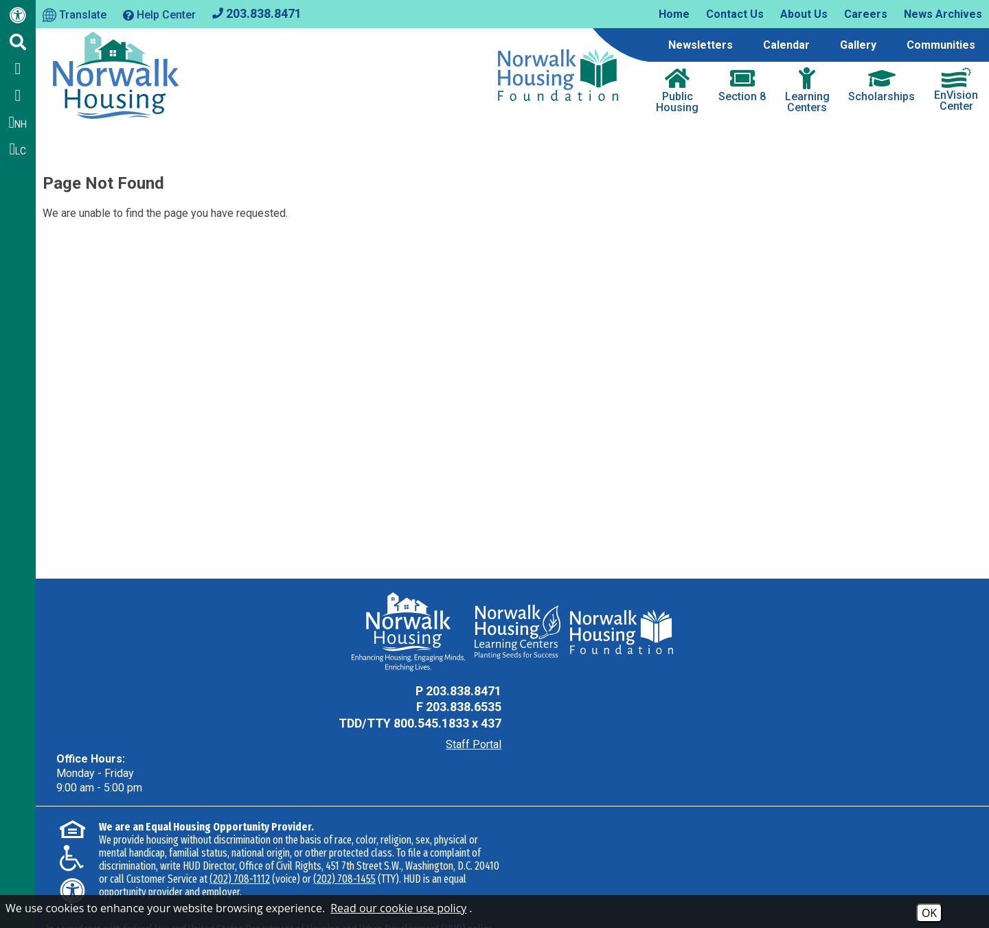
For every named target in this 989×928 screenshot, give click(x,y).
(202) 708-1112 (239, 835)
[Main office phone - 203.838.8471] (257, 12)
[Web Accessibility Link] (18, 17)
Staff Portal (471, 744)
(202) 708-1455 (344, 835)
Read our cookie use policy (398, 908)
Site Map (191, 889)
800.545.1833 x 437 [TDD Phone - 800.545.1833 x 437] (445, 723)
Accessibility (253, 889)
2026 (64, 889)
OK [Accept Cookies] (929, 912)
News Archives (943, 14)
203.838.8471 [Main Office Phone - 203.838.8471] (461, 691)
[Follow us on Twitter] (18, 95)
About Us (804, 14)
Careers (865, 14)
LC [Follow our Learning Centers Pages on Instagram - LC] (18, 149)
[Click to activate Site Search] (18, 42)
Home (674, 14)
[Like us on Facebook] (18, 68)
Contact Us (735, 14)
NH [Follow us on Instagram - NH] (18, 122)
